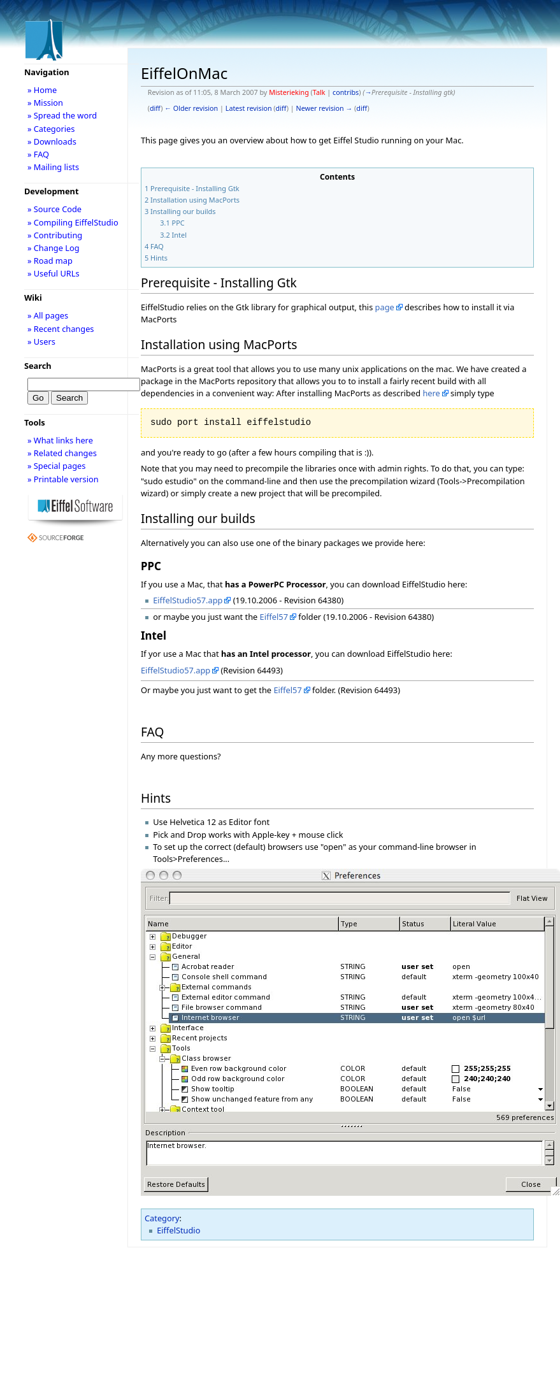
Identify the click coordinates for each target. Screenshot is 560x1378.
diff (155, 108)
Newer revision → (324, 108)
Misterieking (289, 92)
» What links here (60, 440)
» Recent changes (60, 328)
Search (38, 365)
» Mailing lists (53, 167)
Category (162, 1218)
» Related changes (62, 453)
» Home (42, 90)
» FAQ (38, 154)
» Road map (50, 260)
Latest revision (249, 108)
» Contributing (54, 235)
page (384, 307)
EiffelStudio (178, 1230)
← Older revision (191, 108)
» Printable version (63, 479)
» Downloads (51, 141)
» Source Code (54, 209)
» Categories (51, 128)
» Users (41, 341)
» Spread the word (62, 115)
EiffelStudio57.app (187, 600)
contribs (346, 92)
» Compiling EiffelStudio (72, 222)
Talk (319, 92)
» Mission (45, 102)
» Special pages (56, 465)
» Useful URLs (53, 273)
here (431, 393)
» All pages (47, 315)
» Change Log (53, 248)
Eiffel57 (274, 616)
